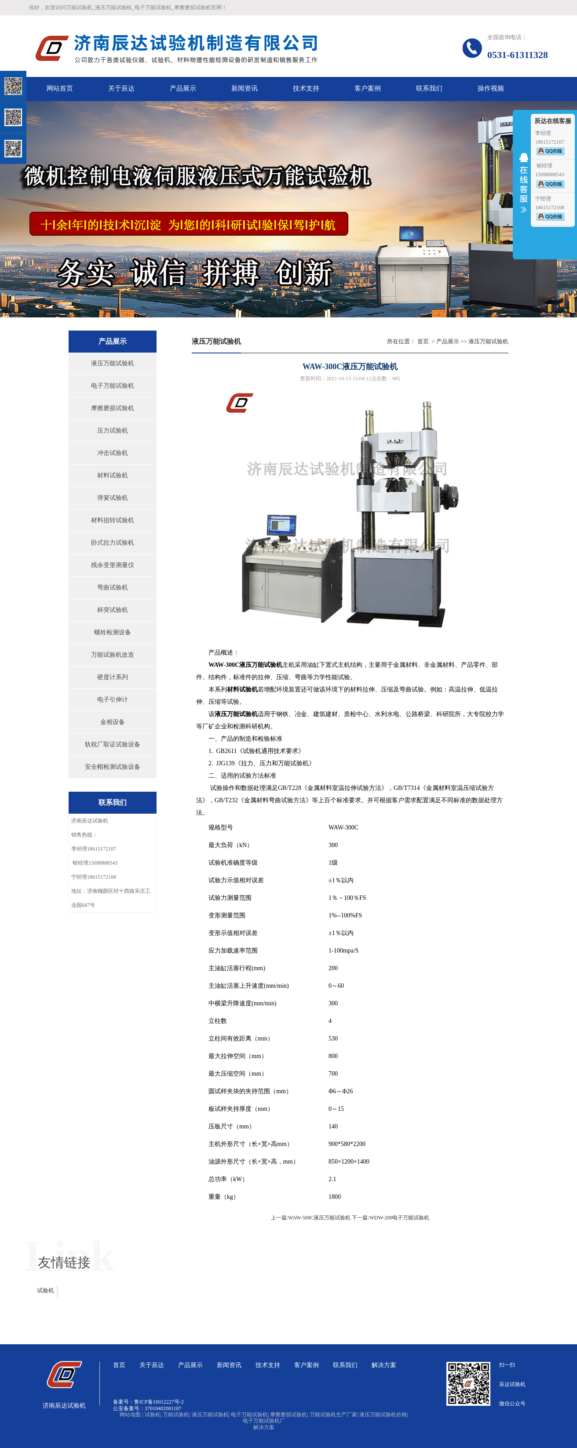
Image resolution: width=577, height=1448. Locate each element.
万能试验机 (176, 1415)
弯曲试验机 (112, 587)
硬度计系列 (112, 677)
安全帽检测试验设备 (112, 767)
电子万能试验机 (112, 385)
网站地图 (131, 1415)
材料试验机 (112, 475)
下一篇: (360, 1218)
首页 (423, 341)
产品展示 (447, 341)
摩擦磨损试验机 (112, 408)
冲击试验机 (112, 453)
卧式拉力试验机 (112, 542)
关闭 (44, 52)
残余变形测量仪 (112, 565)
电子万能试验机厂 (264, 1421)
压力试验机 (112, 430)
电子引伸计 (112, 699)
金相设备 (112, 722)
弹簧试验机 (112, 498)
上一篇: (279, 1218)
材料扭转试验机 (112, 520)
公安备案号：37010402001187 (147, 1408)
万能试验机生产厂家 (334, 1415)
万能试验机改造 (112, 654)
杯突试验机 (112, 610)
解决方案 (263, 1427)
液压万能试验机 (112, 363)
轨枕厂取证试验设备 (112, 744)
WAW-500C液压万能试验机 (319, 1218)
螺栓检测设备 (112, 632)
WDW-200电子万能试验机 (399, 1218)
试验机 (45, 1290)
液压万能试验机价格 (383, 1415)
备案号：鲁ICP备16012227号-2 (148, 1402)
